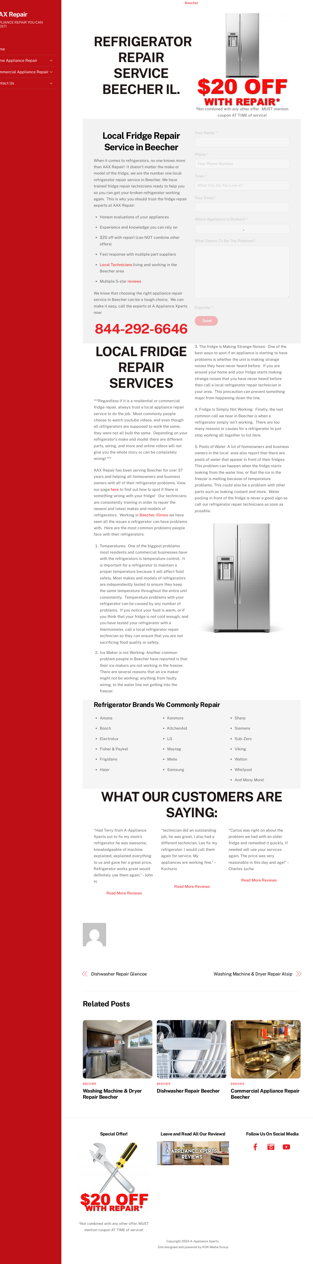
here (115, 489)
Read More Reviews (124, 893)
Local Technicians (116, 264)
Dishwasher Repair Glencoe (119, 973)
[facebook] (256, 1146)
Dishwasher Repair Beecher (188, 1091)
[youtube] (287, 1146)
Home (11, 51)
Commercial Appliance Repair (36, 73)
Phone (201, 154)
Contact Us (36, 85)
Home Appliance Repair (36, 62)
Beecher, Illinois (153, 515)
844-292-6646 (141, 328)
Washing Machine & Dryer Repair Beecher (112, 1094)
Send (207, 320)
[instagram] (271, 1146)
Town (201, 176)
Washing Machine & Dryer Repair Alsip (253, 973)
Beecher (191, 3)
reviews (134, 281)
